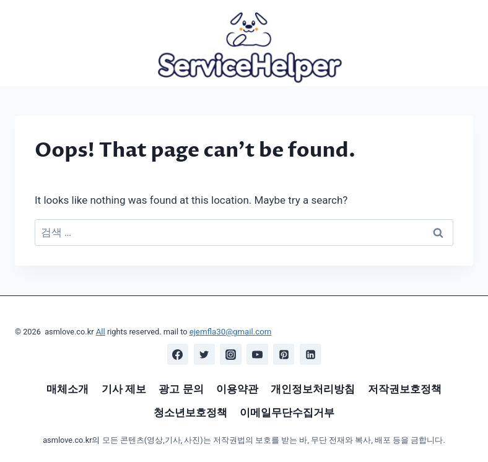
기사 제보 (124, 389)
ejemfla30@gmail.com (228, 332)
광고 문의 (181, 389)
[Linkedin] (310, 354)
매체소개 (67, 389)
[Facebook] (177, 354)
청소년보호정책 (190, 412)
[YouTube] (257, 354)
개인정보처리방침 (313, 389)
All (100, 332)
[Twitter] (204, 354)
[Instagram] (231, 354)
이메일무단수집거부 (287, 412)
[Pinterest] (283, 354)
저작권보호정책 (405, 389)
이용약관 (237, 389)
